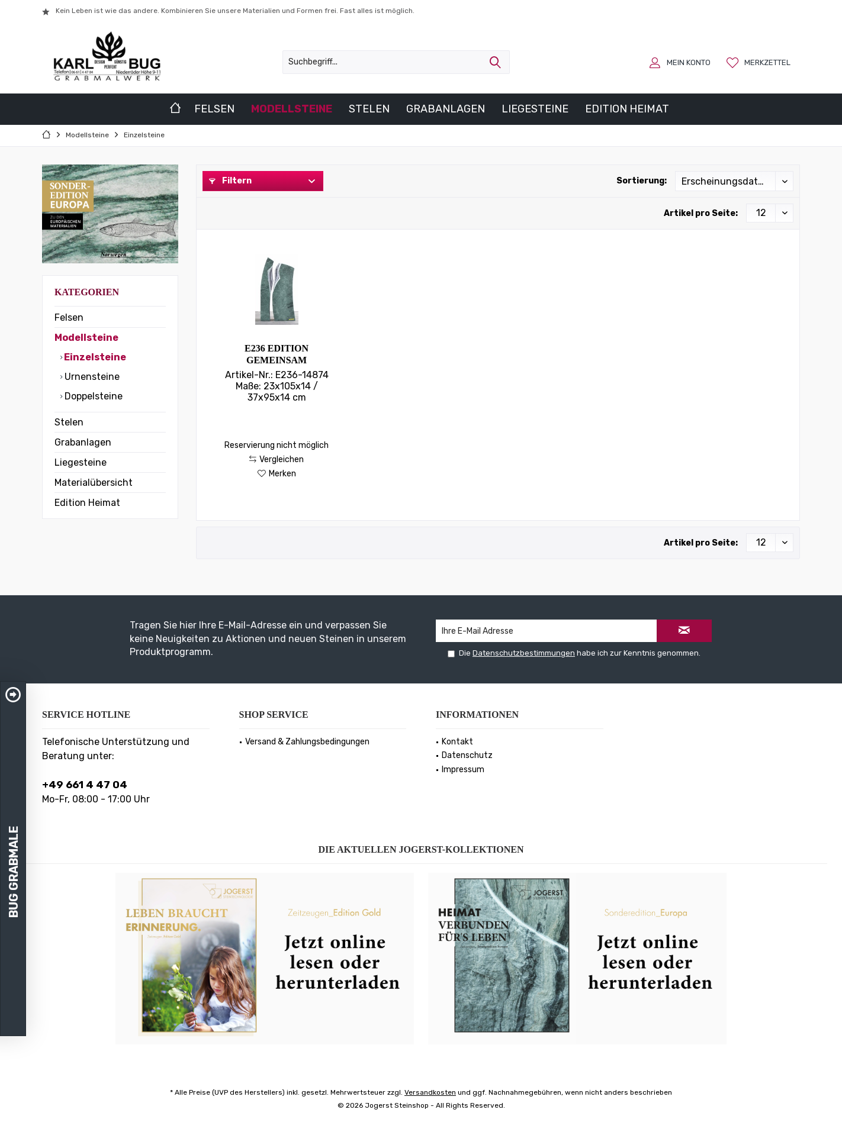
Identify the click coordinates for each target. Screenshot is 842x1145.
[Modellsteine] (291, 109)
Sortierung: (641, 181)
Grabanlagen (82, 442)
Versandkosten (430, 1092)
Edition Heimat (87, 502)
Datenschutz (467, 755)
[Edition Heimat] (627, 109)
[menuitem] (760, 62)
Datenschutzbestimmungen (524, 653)
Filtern (230, 181)
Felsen (68, 317)
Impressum (463, 770)
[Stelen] (369, 109)
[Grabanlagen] (445, 109)
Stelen (68, 422)
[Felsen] (214, 109)
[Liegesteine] (535, 109)
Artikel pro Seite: (701, 213)
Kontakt (457, 742)
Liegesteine (80, 462)
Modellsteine (86, 337)
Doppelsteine (92, 396)
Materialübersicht (93, 482)
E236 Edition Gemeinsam (276, 354)
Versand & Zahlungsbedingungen (307, 742)
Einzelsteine (94, 357)
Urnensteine (91, 376)
